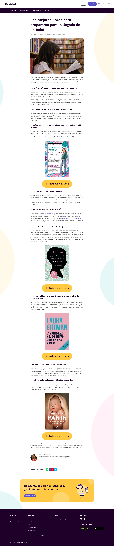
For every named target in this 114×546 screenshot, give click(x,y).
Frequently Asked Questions (63, 519)
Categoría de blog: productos (45, 34)
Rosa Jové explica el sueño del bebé (72, 218)
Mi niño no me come (46, 370)
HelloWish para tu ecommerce (36, 519)
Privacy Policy (32, 530)
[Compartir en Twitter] (55, 469)
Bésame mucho (34, 199)
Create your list (14, 521)
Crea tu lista (92, 4)
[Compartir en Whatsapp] (47, 469)
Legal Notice (31, 533)
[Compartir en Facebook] (50, 469)
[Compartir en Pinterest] (52, 469)
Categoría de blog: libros (59, 34)
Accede (83, 4)
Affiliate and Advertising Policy (36, 535)
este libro (79, 115)
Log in (12, 519)
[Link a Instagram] (81, 519)
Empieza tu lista (30, 495)
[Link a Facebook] (88, 519)
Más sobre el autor (43, 460)
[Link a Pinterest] (84, 519)
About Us (31, 521)
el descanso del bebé (49, 213)
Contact (30, 524)
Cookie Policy (32, 527)
